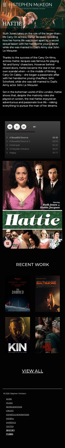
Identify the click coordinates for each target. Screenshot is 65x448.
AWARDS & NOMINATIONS (17, 414)
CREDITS (10, 411)
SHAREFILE (11, 422)
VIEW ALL (32, 370)
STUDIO (9, 403)
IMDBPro (10, 418)
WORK (9, 399)
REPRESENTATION (14, 407)
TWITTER (10, 426)
